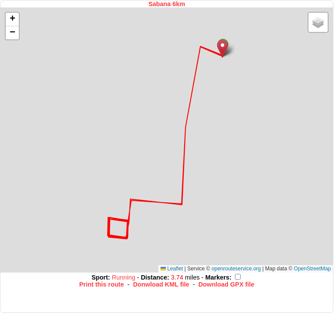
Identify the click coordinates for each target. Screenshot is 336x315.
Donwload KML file (161, 284)
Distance (154, 277)
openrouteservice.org (236, 269)
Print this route (101, 284)
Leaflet (172, 269)
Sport (99, 277)
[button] (222, 48)
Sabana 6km (166, 3)
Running (124, 277)
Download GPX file (226, 284)
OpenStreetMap (312, 269)
